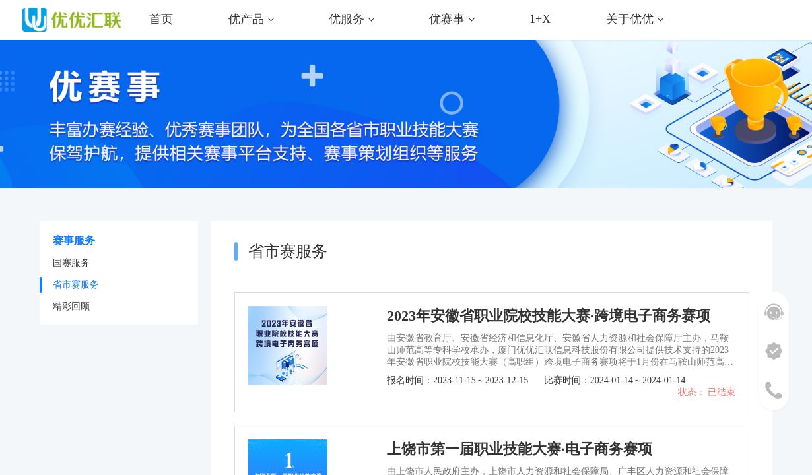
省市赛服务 (76, 285)
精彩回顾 (71, 306)
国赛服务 (71, 263)
